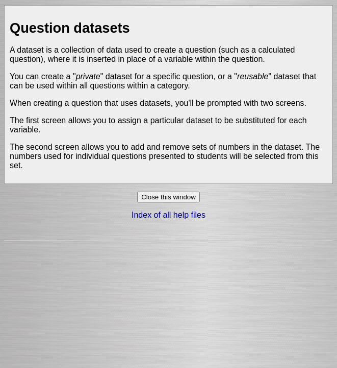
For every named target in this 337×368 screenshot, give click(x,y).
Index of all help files (168, 215)
